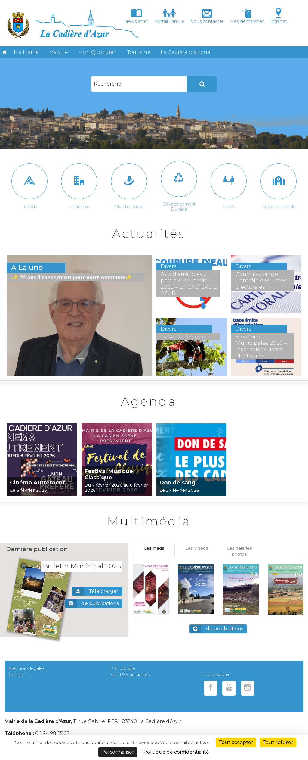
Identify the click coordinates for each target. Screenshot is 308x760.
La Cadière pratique (185, 52)
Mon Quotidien (97, 52)
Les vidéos (197, 548)
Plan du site (122, 668)
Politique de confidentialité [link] (176, 752)
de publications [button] (92, 603)
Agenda (149, 401)
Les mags (154, 548)
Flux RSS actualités (130, 674)
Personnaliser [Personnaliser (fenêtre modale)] (117, 752)
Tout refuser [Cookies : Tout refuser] (278, 742)
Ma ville (58, 52)
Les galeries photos (239, 551)
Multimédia (149, 521)
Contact (17, 674)
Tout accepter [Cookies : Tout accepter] (236, 742)
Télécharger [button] (95, 591)
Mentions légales (26, 668)
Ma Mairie (26, 52)
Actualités (149, 233)
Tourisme (138, 52)
